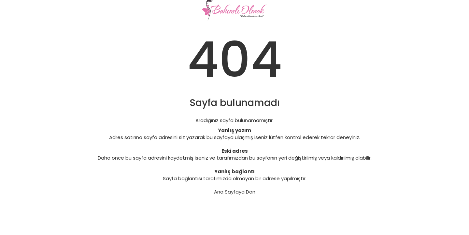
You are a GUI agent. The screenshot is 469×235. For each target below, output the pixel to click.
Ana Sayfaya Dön (234, 191)
